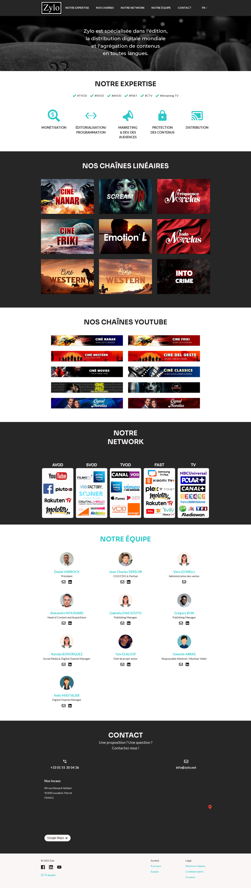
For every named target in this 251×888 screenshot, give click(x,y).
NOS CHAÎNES (105, 7)
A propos (156, 865)
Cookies (190, 877)
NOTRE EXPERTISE (77, 7)
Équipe (155, 871)
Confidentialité (194, 871)
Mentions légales (196, 865)
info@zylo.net (186, 767)
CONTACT (184, 7)
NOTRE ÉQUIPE (161, 7)
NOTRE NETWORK (132, 7)
